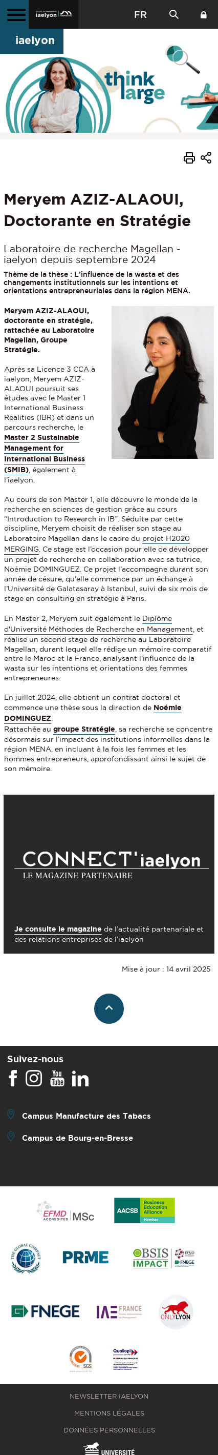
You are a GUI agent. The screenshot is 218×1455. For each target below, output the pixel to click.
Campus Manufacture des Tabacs (86, 1116)
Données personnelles (109, 1430)
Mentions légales (109, 1413)
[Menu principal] (14, 14)
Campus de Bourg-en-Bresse (77, 1138)
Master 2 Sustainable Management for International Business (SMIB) (44, 453)
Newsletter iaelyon (109, 1396)
